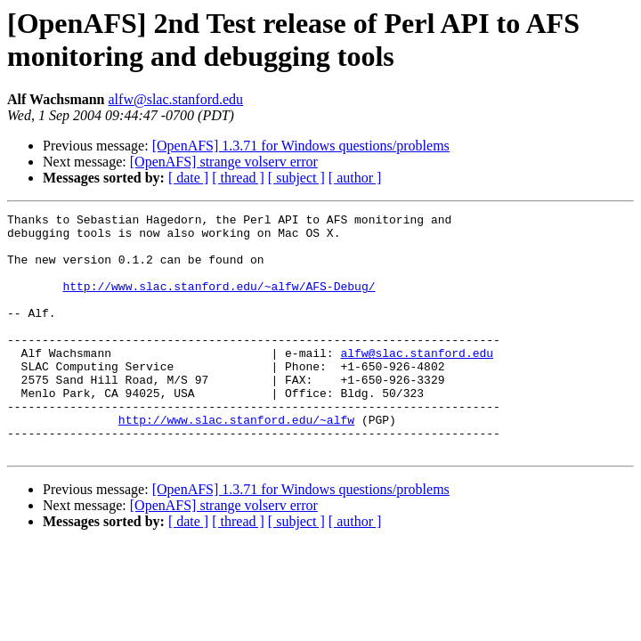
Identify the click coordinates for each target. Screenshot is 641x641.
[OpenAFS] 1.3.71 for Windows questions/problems (301, 145)
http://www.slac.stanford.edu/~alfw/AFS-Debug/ (218, 302)
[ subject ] (296, 177)
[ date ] (188, 177)
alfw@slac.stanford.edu (176, 99)
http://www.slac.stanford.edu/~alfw (236, 462)
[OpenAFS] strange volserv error (224, 161)
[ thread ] (238, 177)
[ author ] (355, 177)
